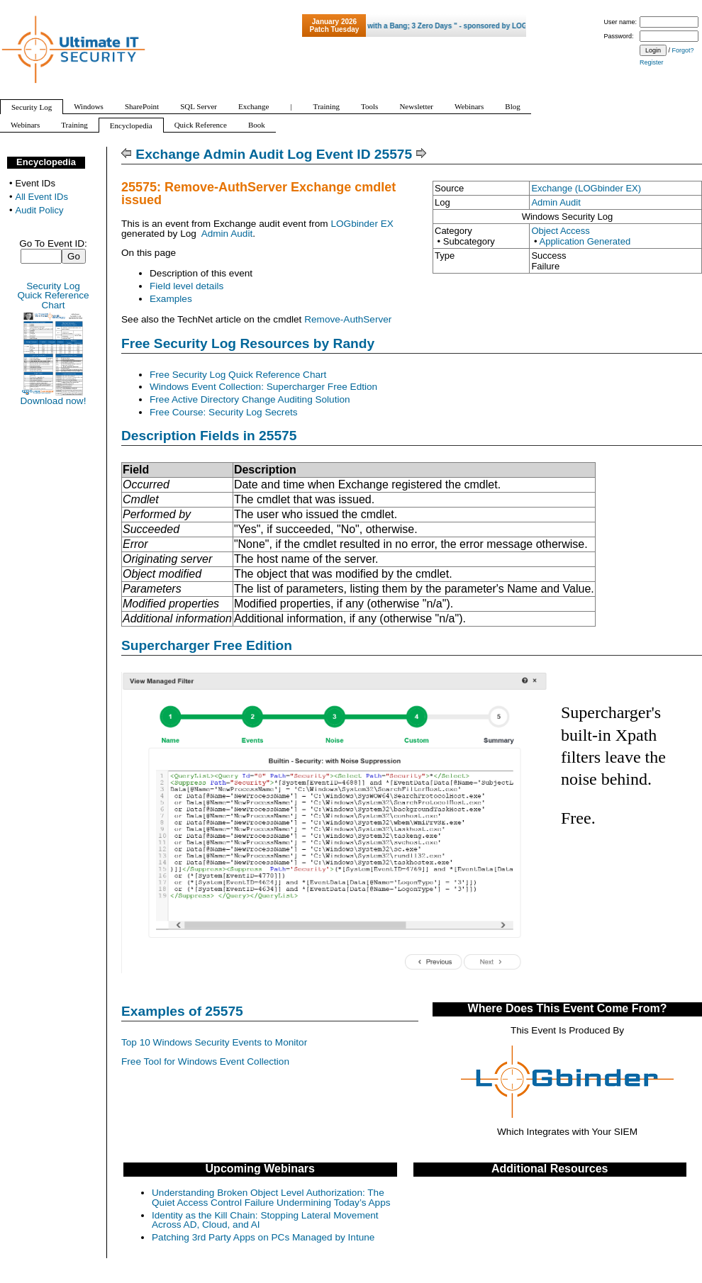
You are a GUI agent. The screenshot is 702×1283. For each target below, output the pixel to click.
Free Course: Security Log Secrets (224, 412)
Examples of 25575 (182, 1011)
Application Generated (584, 241)
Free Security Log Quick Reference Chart (238, 374)
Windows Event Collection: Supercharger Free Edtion (263, 386)
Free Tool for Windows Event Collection (205, 1061)
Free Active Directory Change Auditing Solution (250, 399)
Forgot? (683, 50)
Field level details (186, 286)
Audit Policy (40, 210)
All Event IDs (42, 196)
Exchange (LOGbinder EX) (586, 188)
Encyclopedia (46, 162)
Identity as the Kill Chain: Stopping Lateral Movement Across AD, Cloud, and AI (265, 1220)
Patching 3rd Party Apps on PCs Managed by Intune (263, 1237)
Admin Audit (555, 202)
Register (652, 62)
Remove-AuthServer (347, 319)
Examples (171, 298)
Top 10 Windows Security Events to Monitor (214, 1042)
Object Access (560, 230)
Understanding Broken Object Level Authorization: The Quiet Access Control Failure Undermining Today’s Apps (271, 1197)
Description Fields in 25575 (208, 435)
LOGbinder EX (361, 223)
